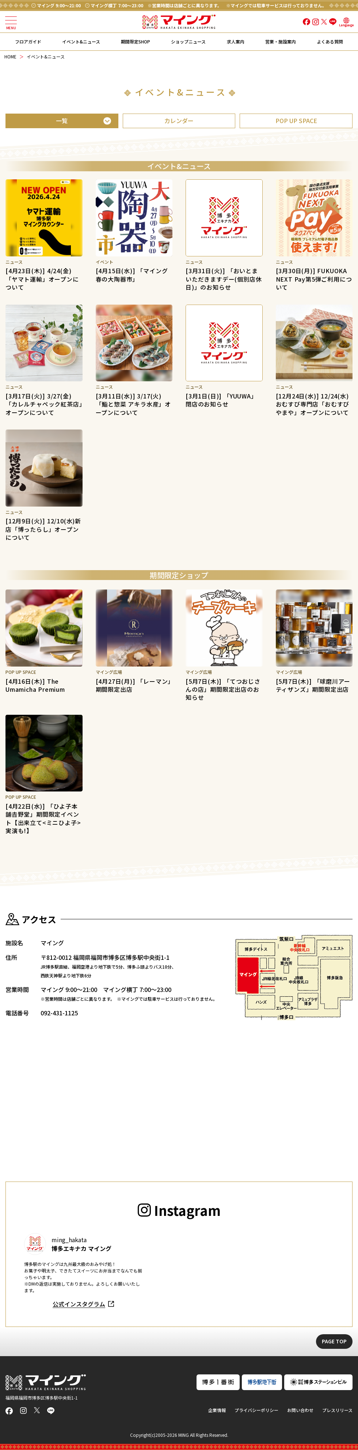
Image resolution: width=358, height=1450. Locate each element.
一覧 (62, 120)
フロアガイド (28, 41)
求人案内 (235, 41)
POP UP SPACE (296, 120)
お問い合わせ (300, 1410)
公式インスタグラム (79, 1304)
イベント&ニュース (81, 41)
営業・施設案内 (280, 41)
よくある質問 (330, 41)
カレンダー (179, 120)
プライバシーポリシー (256, 1410)
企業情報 (217, 1410)
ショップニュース (188, 41)
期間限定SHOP (135, 41)
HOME (10, 56)
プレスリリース (337, 1410)
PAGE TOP (334, 1341)
